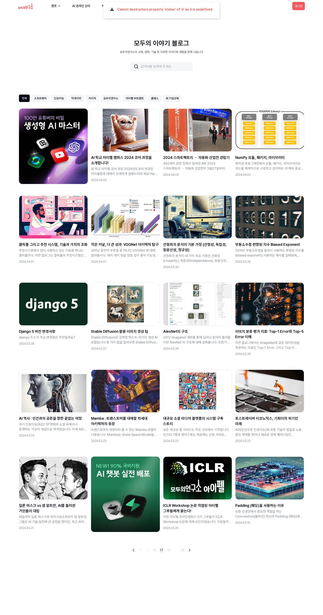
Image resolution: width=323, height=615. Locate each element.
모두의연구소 (110, 98)
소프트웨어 (40, 98)
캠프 (56, 6)
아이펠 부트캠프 (135, 98)
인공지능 (59, 98)
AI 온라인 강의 (81, 6)
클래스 (154, 98)
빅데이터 (76, 98)
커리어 (92, 98)
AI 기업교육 (172, 98)
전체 (24, 98)
